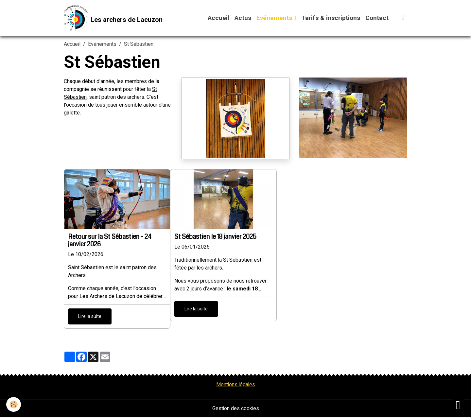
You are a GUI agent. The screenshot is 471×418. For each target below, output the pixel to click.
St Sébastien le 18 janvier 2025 (215, 237)
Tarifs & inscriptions (330, 18)
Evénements (275, 18)
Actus (243, 18)
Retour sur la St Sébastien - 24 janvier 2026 (109, 240)
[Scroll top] (458, 405)
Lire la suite (89, 316)
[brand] (113, 18)
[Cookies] (14, 404)
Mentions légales (235, 385)
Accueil (218, 18)
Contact (377, 18)
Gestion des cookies (235, 409)
